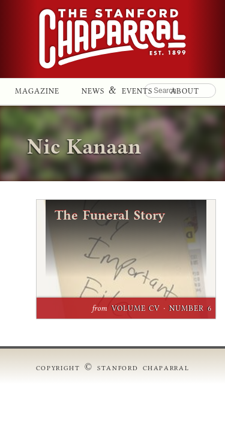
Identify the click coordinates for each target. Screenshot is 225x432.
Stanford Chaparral (112, 39)
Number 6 (190, 307)
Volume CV (136, 307)
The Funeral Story (110, 215)
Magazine (37, 89)
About (184, 89)
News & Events (117, 89)
